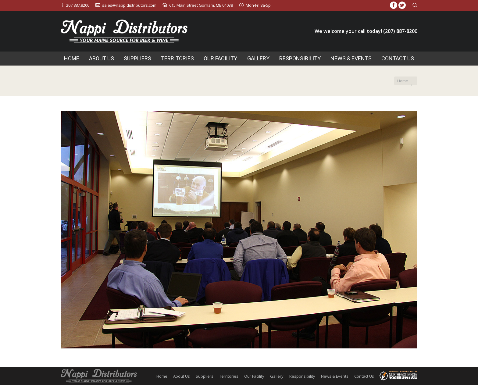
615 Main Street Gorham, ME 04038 (201, 5)
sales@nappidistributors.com (129, 5)
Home (402, 81)
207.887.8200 (77, 5)
